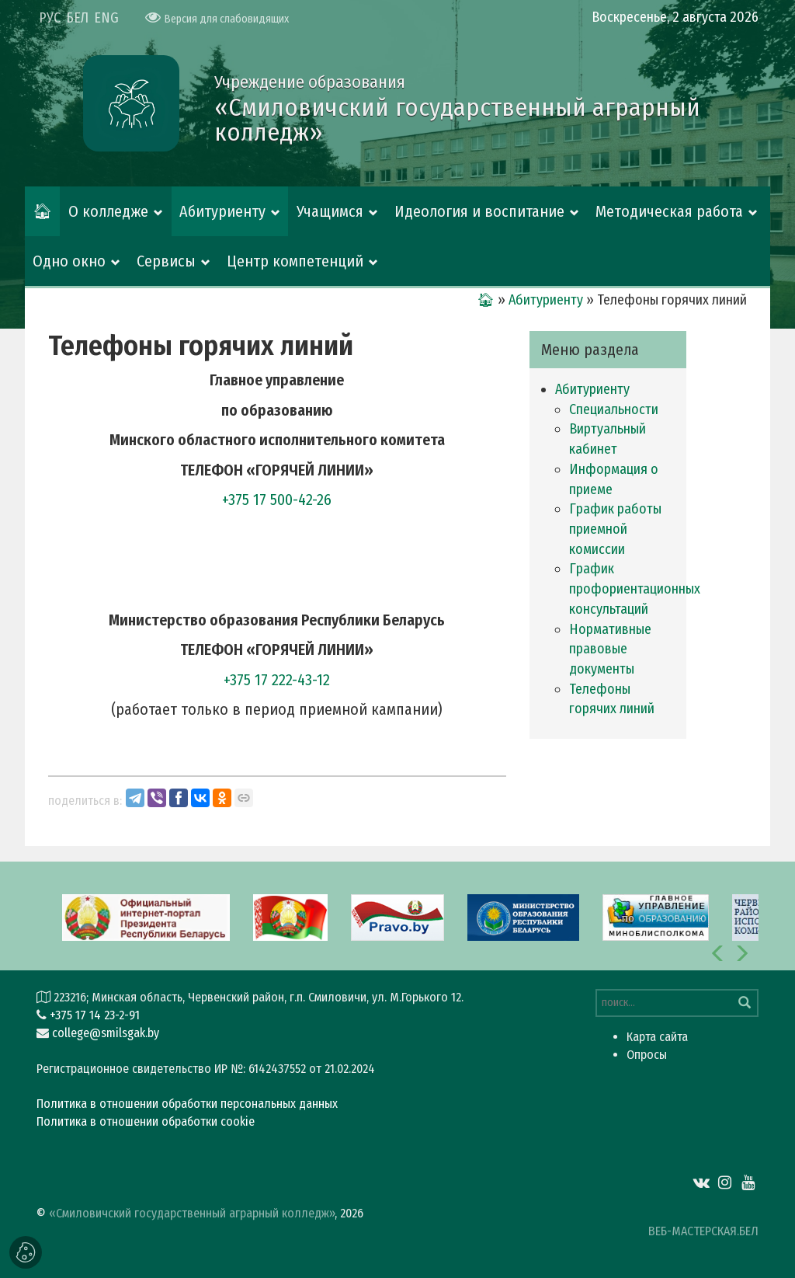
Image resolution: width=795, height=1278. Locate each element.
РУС (50, 17)
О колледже (108, 211)
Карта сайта (657, 1036)
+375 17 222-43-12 (277, 679)
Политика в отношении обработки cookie (145, 1121)
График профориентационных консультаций (634, 588)
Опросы (647, 1054)
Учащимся (330, 211)
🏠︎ (42, 211)
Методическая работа (669, 211)
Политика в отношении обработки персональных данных (187, 1103)
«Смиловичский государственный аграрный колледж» (192, 1213)
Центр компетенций (295, 261)
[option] (397, 916)
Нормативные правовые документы (610, 649)
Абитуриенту (222, 211)
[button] (718, 953)
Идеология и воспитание (479, 211)
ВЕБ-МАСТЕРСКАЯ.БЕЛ (703, 1231)
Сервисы (166, 261)
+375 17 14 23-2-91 (95, 1015)
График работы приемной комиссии (615, 528)
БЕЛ (77, 17)
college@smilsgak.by (105, 1033)
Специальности (613, 409)
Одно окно (69, 261)
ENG (106, 17)
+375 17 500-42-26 (277, 499)
